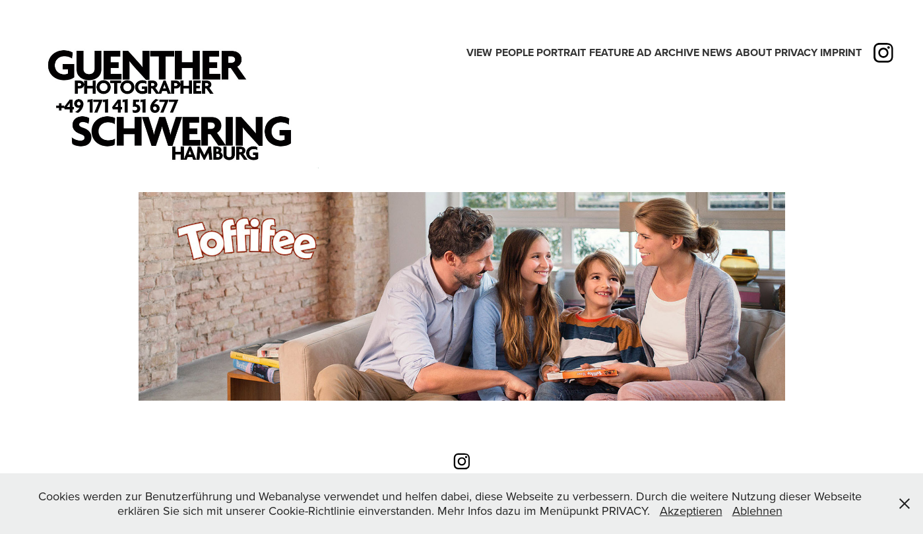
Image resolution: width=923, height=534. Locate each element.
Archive (676, 52)
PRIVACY (796, 52)
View (479, 52)
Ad (644, 52)
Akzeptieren (691, 510)
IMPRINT (841, 52)
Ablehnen (757, 510)
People (514, 52)
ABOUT (754, 52)
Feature (611, 52)
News (717, 52)
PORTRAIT (561, 52)
